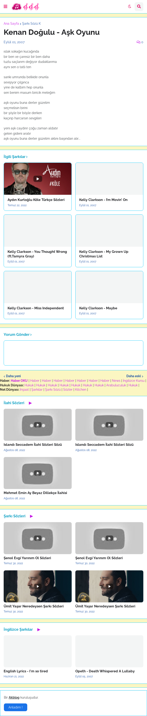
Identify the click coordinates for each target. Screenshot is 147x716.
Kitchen (80, 389)
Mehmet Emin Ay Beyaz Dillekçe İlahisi (35, 493)
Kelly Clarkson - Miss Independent (36, 308)
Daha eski (133, 376)
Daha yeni (13, 376)
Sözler (68, 389)
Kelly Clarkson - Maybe (98, 308)
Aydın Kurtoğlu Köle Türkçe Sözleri (36, 200)
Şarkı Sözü (53, 389)
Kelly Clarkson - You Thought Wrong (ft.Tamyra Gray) (37, 254)
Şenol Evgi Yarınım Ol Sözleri (27, 558)
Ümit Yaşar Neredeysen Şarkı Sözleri (34, 606)
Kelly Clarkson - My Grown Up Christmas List (103, 254)
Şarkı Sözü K (31, 23)
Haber (34, 380)
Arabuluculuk (116, 385)
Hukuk (29, 385)
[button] (5, 7)
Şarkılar (37, 389)
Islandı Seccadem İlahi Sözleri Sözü (33, 445)
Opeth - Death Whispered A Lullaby (105, 671)
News (116, 380)
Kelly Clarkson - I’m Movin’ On (103, 200)
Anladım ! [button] (15, 707)
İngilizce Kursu (133, 380)
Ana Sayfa (11, 23)
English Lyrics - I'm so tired (26, 671)
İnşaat (24, 389)
